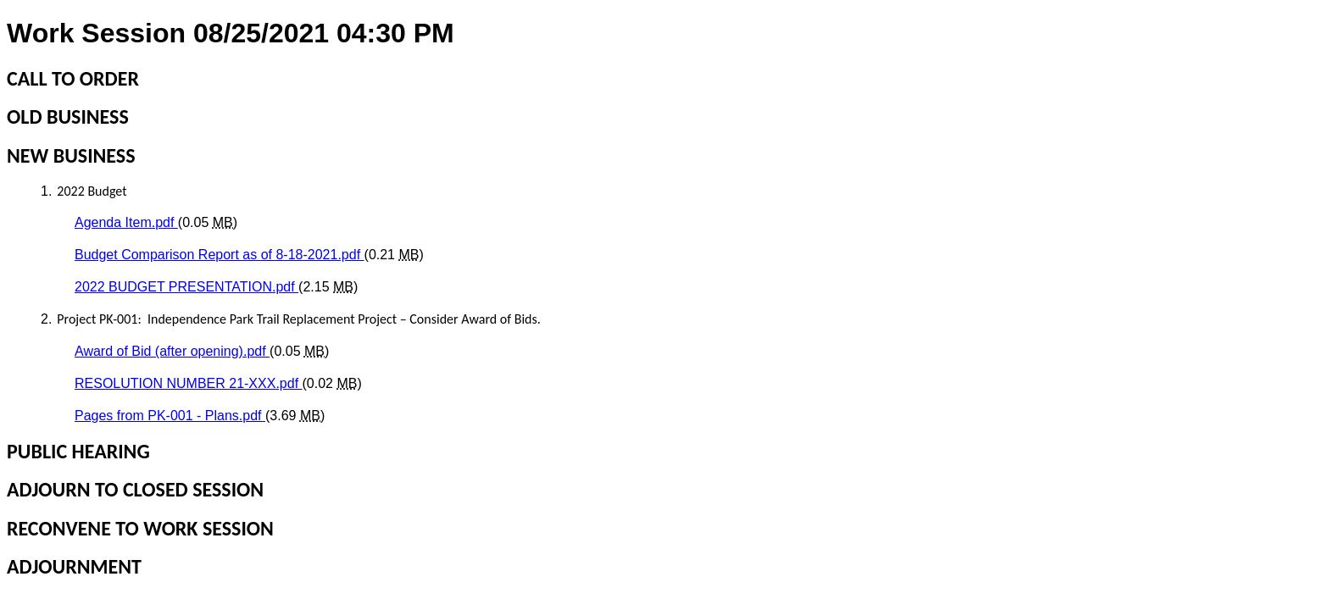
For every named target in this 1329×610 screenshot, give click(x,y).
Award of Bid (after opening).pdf (172, 351)
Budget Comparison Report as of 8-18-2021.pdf (219, 254)
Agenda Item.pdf (126, 222)
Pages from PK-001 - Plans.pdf (170, 415)
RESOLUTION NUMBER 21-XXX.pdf (189, 383)
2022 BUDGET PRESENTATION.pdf (186, 287)
